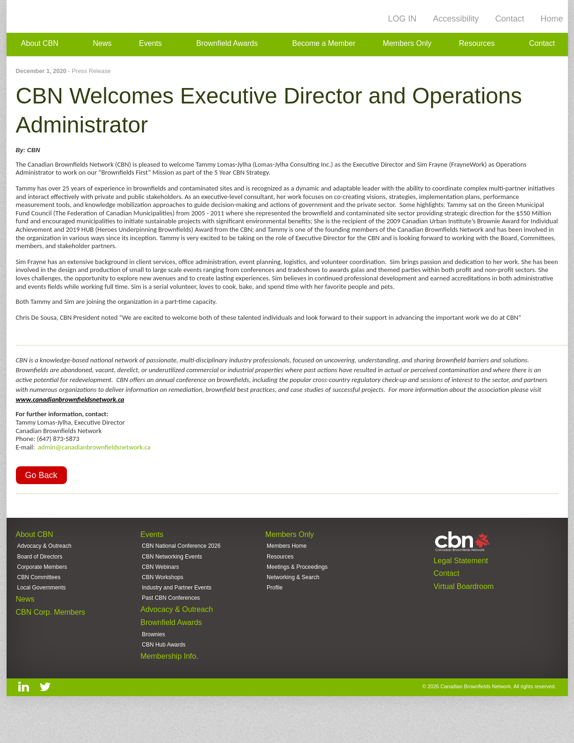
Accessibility (456, 18)
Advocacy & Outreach (44, 567)
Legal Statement (461, 581)
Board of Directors (40, 578)
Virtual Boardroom (464, 610)
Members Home (286, 567)
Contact (509, 18)
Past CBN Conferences (171, 624)
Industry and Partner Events (176, 613)
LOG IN (402, 18)
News (102, 44)
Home (551, 18)
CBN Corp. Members (50, 640)
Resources (476, 44)
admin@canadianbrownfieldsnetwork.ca (94, 464)
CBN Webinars (160, 590)
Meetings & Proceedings (297, 590)
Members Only (407, 44)
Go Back (41, 494)
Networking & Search (293, 601)
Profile (275, 613)
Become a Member (324, 44)
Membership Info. (169, 688)
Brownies (153, 664)
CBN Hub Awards (163, 675)
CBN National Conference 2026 (181, 567)
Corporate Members (42, 590)
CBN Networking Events (172, 578)
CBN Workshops (162, 601)
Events (150, 44)
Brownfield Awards (227, 44)
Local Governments (41, 613)
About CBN (39, 44)
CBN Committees (39, 601)
